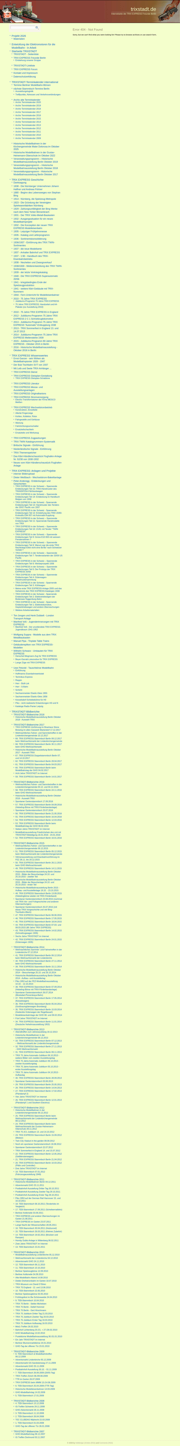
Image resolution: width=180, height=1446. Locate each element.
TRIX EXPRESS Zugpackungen (30, 438)
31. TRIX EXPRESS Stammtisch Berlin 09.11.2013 (38, 1052)
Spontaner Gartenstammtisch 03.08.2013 (34, 1081)
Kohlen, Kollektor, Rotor (26, 416)
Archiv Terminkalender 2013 (28, 125)
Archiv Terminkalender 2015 (28, 118)
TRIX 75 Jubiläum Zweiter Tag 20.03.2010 (34, 1317)
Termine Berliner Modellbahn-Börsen (32, 85)
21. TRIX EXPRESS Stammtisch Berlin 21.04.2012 (38, 1159)
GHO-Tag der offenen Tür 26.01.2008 (32, 1426)
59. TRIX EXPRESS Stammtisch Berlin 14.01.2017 (38, 776)
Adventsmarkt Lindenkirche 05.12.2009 (33, 1360)
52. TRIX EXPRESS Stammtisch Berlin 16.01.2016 (38, 838)
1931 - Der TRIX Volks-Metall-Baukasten (34, 215)
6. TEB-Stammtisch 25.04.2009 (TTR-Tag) (34, 1386)
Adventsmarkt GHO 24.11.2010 (29, 1261)
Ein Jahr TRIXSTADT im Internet (30, 1340)
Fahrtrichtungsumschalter (26, 426)
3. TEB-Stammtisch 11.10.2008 (29, 1413)
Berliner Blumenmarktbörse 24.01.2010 (33, 1343)
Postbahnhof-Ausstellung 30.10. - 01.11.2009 (36, 1369)
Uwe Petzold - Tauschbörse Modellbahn (34, 668)
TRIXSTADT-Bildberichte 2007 (29, 1431)
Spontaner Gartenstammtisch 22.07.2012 (34, 1147)
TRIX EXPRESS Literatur (26, 383)
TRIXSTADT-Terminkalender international (35, 82)
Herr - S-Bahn (21, 687)
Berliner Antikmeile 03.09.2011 (29, 1213)
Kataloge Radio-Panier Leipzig (29, 706)
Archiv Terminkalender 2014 (28, 122)
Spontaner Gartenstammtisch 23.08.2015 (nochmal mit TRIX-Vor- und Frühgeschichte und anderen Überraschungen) (38, 901)
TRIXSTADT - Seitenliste (26, 54)
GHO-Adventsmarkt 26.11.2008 (29, 1410)
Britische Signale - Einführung (29, 445)
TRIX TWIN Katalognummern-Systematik (34, 441)
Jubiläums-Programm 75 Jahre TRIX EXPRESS (37, 301)
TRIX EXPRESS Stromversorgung (31, 397)
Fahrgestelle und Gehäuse (27, 419)
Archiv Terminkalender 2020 (28, 102)
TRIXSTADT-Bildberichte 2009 (29, 1351)
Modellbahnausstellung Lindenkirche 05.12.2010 (37, 1255)
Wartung (19, 423)
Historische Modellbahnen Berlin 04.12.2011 (35, 1182)
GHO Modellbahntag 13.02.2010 (30, 1333)
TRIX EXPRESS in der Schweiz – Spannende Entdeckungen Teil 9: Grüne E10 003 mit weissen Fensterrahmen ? (37, 537)
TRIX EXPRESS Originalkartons (30, 393)
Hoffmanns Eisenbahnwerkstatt (29, 674)
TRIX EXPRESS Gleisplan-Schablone (32, 378)
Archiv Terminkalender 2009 (28, 138)
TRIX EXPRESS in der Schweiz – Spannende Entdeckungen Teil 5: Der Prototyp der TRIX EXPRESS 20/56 (36, 569)
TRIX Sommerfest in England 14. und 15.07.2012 (37, 1150)
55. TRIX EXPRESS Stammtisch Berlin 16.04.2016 (38, 817)
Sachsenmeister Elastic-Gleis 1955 (31, 693)
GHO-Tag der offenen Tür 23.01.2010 (32, 1346)
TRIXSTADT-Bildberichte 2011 (29, 1179)
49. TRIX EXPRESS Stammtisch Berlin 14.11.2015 (38, 868)
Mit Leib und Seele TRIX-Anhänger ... (32, 368)
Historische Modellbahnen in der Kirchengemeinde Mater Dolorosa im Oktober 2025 (36, 146)
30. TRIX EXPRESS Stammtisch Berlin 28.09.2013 (38, 1078)
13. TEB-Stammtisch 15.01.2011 (30, 1247)
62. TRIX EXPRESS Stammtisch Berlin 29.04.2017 (38, 761)
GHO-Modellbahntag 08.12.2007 (30, 1434)
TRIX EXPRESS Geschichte (28, 179)
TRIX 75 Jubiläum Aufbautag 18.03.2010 (33, 1323)
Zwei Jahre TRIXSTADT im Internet (31, 1244)
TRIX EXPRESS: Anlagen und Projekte (34, 470)
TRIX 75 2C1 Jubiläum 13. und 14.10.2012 (34, 1132)
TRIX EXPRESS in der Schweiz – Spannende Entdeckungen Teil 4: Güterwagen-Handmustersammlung (36, 577)
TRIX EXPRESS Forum (25, 69)
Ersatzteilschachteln (24, 429)
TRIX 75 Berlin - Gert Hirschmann (30, 1310)
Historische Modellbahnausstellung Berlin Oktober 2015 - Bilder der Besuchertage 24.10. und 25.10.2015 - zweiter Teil (38, 874)
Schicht (18, 690)
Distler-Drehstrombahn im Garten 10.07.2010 (35, 1281)
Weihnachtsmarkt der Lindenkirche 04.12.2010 (36, 1258)
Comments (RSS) (106, 1443)
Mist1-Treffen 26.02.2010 (26, 1326)
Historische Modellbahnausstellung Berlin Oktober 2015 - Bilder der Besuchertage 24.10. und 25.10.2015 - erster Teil (38, 882)
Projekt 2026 (19, 35)
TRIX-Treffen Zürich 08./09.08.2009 (31, 1376)
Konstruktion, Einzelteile (26, 410)
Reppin (18, 680)
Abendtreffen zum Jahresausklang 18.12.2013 (36, 1032)
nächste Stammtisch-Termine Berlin (31, 88)
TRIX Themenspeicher (25, 452)
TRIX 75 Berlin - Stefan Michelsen (30, 1304)
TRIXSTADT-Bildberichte (26, 711)
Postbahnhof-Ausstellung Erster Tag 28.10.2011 (37, 1195)
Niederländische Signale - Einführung (32, 449)
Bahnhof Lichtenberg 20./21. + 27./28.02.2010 (36, 1330)
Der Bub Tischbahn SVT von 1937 (31, 364)
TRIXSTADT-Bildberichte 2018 (29, 714)
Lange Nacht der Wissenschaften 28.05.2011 (35, 1225)
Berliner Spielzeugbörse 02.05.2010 (31, 1294)
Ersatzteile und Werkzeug (27, 433)
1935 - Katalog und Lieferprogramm (32, 235)
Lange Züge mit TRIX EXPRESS (30, 662)
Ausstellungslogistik (24, 91)
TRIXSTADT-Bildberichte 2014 (29, 947)
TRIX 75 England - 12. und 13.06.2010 (32, 1287)
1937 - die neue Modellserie (28, 248)
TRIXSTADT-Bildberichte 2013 (29, 1029)
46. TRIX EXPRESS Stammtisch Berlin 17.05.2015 (38, 918)
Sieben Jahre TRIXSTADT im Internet (32, 829)
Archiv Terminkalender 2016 (28, 115)
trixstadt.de (143, 9)
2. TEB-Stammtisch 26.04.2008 (29, 1416)
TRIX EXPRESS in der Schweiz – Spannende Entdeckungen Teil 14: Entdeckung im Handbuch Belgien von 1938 (37, 496)
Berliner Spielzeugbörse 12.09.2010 (31, 1271)
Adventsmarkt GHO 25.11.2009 (29, 1366)
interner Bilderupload (24, 473)
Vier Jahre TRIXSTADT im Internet (31, 1097)
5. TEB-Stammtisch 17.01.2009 (29, 1395)
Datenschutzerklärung (25, 76)
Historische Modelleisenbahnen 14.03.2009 (35, 1389)
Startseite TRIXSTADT (24, 51)
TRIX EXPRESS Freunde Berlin (30, 57)
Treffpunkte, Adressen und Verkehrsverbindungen (37, 94)
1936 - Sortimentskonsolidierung (30, 238)
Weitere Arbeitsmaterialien (27, 610)
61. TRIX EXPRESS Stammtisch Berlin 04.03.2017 (38, 764)
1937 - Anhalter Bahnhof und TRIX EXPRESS (37, 252)
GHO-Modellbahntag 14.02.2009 (30, 1392)
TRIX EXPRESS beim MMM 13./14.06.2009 (35, 1382)
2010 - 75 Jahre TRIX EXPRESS (30, 298)
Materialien (19, 38)
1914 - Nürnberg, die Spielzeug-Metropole (35, 199)
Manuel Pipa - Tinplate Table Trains (31, 641)
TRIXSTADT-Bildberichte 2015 (29, 843)
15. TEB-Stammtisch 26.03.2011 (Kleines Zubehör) (38, 1231)
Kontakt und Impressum (26, 73)
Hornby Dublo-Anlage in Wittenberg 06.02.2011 (36, 1240)
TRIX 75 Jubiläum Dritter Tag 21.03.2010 (34, 1313)
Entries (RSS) (90, 1443)
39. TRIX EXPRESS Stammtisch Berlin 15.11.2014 (38, 966)
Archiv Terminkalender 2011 (28, 131)
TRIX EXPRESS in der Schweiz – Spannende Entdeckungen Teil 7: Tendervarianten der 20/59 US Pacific (38, 555)
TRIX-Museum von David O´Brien (30, 1284)
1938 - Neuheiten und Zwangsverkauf (33, 262)
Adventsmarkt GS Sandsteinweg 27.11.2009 (35, 1363)
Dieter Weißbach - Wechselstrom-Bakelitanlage (37, 477)
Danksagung (20, 182)
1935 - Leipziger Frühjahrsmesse (30, 231)
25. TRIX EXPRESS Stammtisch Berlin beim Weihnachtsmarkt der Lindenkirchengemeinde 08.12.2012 (36, 1118)
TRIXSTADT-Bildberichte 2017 (29, 724)
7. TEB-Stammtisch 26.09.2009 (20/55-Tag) (35, 1373)
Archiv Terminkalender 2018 (28, 109)
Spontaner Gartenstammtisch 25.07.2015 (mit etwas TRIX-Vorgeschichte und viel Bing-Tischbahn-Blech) (36, 909)
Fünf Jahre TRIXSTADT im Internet (31, 1018)
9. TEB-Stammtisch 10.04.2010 (29, 1300)
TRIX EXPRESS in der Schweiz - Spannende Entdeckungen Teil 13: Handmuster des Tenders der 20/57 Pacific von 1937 (37, 504)
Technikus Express (23, 677)
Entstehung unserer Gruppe (28, 60)
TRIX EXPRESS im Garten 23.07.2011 (33, 1222)
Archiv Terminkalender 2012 (28, 128)
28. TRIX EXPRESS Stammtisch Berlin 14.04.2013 (38, 1088)
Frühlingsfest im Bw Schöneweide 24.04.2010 (36, 1297)
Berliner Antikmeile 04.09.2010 (29, 1274)
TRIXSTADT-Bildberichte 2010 (29, 1252)
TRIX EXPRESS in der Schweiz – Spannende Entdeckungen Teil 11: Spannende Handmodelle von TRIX (37, 520)
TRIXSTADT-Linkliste (24, 65)
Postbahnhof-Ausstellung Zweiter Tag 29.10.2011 (37, 1192)
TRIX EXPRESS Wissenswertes (30, 355)
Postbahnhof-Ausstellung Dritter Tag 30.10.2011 (37, 1188)
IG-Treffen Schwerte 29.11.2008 (30, 1406)
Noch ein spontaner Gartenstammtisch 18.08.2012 (38, 1144)
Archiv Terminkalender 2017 (28, 112)
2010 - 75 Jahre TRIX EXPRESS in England (36, 312)
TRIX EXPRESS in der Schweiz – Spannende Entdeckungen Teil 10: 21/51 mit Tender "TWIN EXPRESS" (36, 529)
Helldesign (80, 1443)
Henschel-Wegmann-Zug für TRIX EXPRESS (36, 656)
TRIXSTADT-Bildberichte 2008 (29, 1401)
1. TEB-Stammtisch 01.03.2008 (29, 1423)
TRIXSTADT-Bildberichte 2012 (29, 1107)
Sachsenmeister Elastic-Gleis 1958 (31, 696)
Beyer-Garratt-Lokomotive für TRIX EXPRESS (36, 659)
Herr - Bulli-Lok (22, 683)
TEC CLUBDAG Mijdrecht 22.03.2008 (32, 1420)
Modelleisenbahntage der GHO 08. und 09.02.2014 (38, 1015)
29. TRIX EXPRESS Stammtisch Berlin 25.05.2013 (38, 1084)
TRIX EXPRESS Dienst (25, 372)
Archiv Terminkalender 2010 (28, 135)
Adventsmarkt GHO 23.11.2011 (29, 1185)
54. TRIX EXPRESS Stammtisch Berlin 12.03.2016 (38, 820)
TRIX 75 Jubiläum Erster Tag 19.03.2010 (33, 1320)
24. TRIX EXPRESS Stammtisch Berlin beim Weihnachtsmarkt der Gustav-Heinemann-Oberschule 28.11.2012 (35, 1126)
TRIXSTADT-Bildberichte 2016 (29, 782)
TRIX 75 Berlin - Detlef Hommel (29, 1307)
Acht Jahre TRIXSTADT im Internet (31, 773)
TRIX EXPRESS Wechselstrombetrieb (33, 407)
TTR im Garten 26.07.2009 (27, 1379)
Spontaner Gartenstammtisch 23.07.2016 (34, 810)
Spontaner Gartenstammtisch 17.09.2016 (34, 801)
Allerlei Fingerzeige (24, 413)
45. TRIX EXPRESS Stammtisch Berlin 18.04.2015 (38, 921)
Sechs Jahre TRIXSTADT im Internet (32, 936)
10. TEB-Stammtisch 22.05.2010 (30, 1291)
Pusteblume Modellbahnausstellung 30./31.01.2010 (38, 1336)
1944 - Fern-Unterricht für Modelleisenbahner (36, 295)
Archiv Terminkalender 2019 (28, 105)
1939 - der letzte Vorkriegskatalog (31, 272)
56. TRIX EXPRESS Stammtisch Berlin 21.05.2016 (38, 813)
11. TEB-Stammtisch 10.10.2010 (30, 1268)
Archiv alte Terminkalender (27, 99)
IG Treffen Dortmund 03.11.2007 (30, 1437)
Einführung (20, 670)
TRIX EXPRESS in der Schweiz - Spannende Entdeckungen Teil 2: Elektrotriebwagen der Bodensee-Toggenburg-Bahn (36, 596)
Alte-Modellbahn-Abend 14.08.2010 (31, 1277)
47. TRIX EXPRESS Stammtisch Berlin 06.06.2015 (38, 915)
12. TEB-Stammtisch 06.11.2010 (30, 1264)
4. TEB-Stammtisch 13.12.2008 (29, 1403)
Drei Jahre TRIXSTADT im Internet (31, 1168)
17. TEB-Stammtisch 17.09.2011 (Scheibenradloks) (38, 1209)
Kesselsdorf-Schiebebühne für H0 (30, 700)
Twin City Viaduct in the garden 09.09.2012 (34, 1141)
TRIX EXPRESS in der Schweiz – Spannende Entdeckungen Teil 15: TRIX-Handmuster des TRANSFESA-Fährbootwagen (36, 488)
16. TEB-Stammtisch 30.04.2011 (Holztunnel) (36, 1228)
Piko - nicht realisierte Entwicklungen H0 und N (36, 703)
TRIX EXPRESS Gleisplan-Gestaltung (33, 375)
